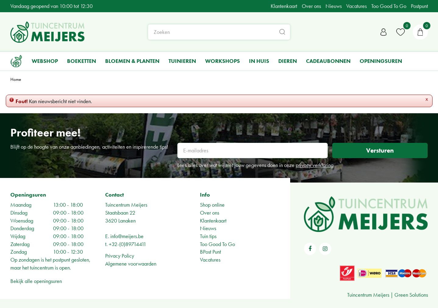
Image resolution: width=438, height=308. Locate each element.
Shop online (212, 204)
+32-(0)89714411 (127, 244)
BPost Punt (210, 251)
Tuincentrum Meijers (126, 204)
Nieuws (208, 228)
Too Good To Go (217, 244)
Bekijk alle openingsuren (36, 280)
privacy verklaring (314, 164)
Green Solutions (411, 294)
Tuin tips (208, 236)
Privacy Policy (119, 255)
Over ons (209, 212)
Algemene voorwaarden (130, 263)
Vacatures (210, 259)
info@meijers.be (127, 236)
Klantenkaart (213, 220)
